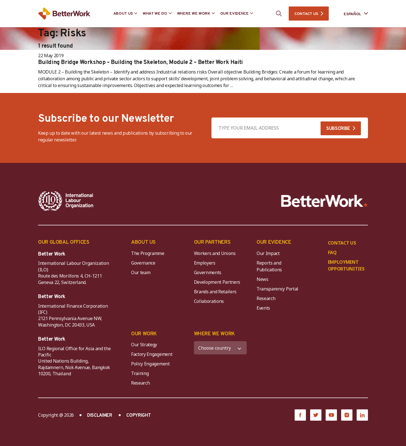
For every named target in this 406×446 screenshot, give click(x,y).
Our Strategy (144, 344)
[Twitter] (315, 415)
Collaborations (209, 301)
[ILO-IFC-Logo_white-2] (66, 201)
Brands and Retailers (215, 292)
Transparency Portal (277, 289)
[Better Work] (324, 201)
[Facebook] (300, 415)
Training (140, 373)
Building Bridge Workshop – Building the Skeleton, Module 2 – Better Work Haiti (140, 62)
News (262, 279)
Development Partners (217, 282)
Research (266, 298)
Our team (140, 272)
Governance (143, 263)
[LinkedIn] (362, 415)
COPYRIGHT (138, 415)
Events (263, 308)
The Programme (147, 253)
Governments (207, 272)
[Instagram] (346, 415)
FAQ (332, 252)
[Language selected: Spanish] (352, 13)
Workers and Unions (215, 253)
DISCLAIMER (99, 415)
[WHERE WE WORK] (220, 347)
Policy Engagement (151, 364)
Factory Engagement (151, 354)
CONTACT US (306, 14)
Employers (204, 263)
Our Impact (268, 253)
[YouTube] (331, 415)
